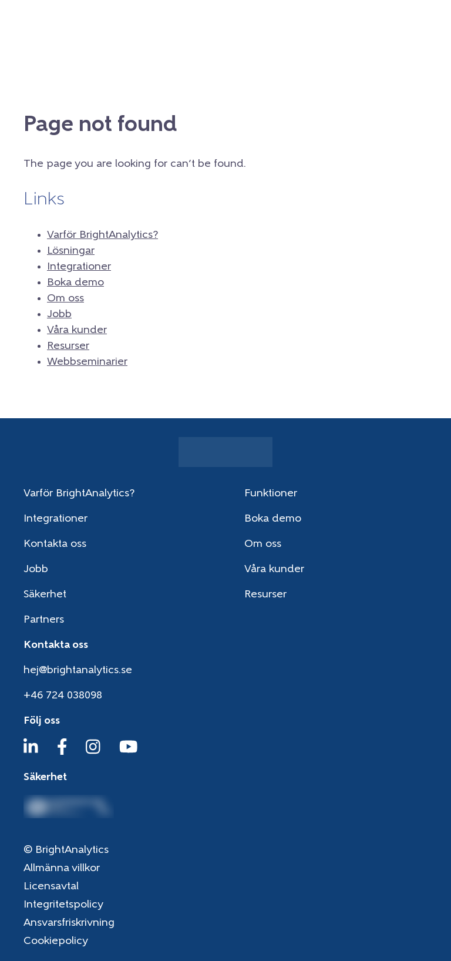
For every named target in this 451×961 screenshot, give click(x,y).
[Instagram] (93, 752)
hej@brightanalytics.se (77, 670)
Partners (43, 620)
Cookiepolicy (55, 941)
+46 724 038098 (62, 695)
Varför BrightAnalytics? (102, 235)
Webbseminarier (87, 362)
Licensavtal (51, 886)
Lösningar (71, 251)
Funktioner (270, 493)
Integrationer (79, 267)
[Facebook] (62, 752)
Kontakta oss (54, 544)
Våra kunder (77, 330)
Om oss (65, 298)
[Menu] (420, 28)
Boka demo (75, 282)
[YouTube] (128, 752)
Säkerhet (44, 594)
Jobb (59, 314)
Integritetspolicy (63, 904)
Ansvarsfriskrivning (69, 923)
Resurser (68, 346)
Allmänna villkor (61, 868)
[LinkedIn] (30, 752)
